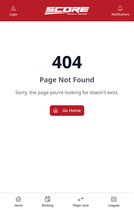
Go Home (67, 110)
